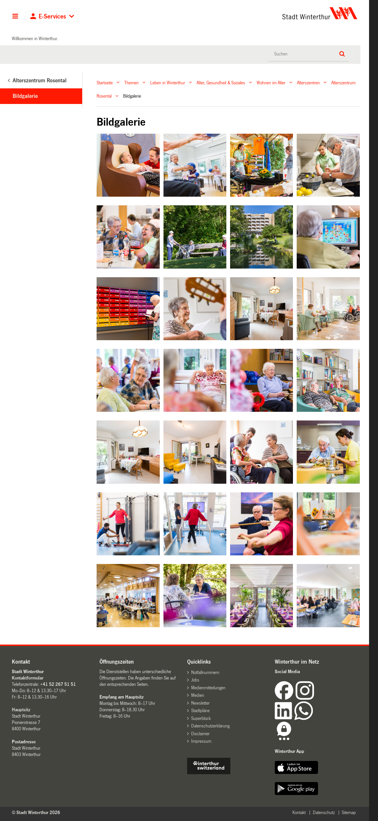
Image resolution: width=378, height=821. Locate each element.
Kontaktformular (28, 677)
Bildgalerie (25, 96)
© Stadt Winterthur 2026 (36, 812)
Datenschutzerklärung (210, 725)
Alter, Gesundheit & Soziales (221, 82)
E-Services (52, 16)
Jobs (195, 679)
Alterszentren (308, 82)
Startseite (105, 82)
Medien (197, 695)
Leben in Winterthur (167, 82)
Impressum (201, 741)
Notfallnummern (205, 672)
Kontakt (299, 812)
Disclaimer (200, 733)
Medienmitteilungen (208, 687)
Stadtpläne (200, 710)
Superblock (201, 718)
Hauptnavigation (15, 17)
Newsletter (200, 703)
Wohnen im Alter (271, 82)
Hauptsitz (21, 709)
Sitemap (349, 812)
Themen (131, 82)
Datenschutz (324, 812)
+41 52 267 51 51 (58, 684)
